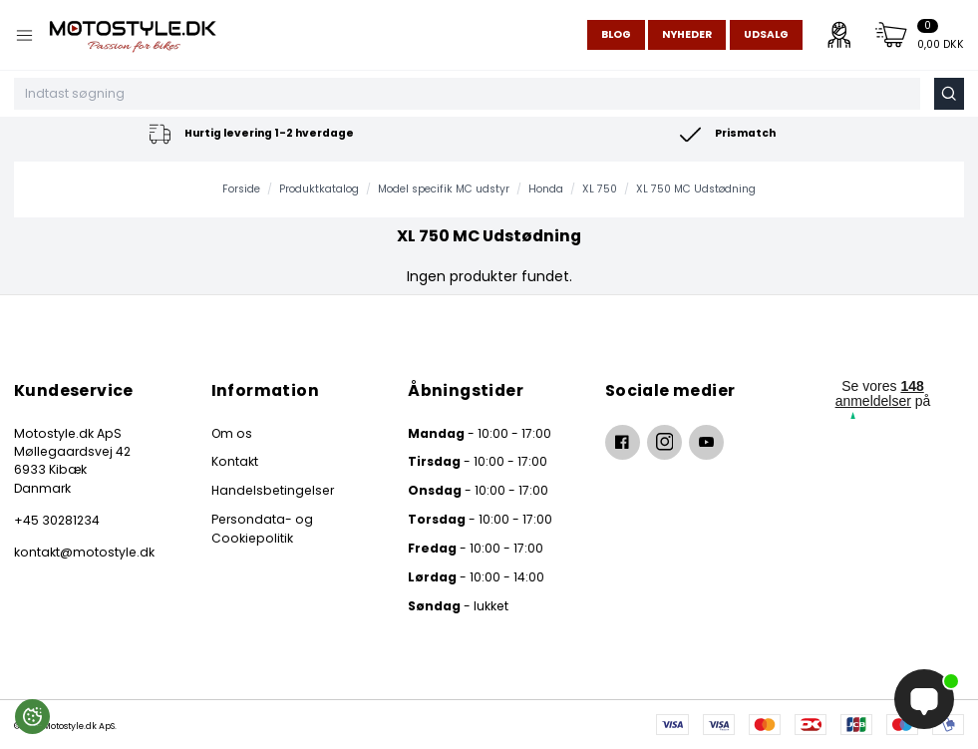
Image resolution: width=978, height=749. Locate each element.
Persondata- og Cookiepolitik (262, 528)
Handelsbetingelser (272, 490)
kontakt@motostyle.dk (84, 552)
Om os (231, 433)
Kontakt (234, 461)
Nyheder (687, 34)
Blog (616, 34)
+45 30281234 (57, 520)
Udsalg (766, 34)
